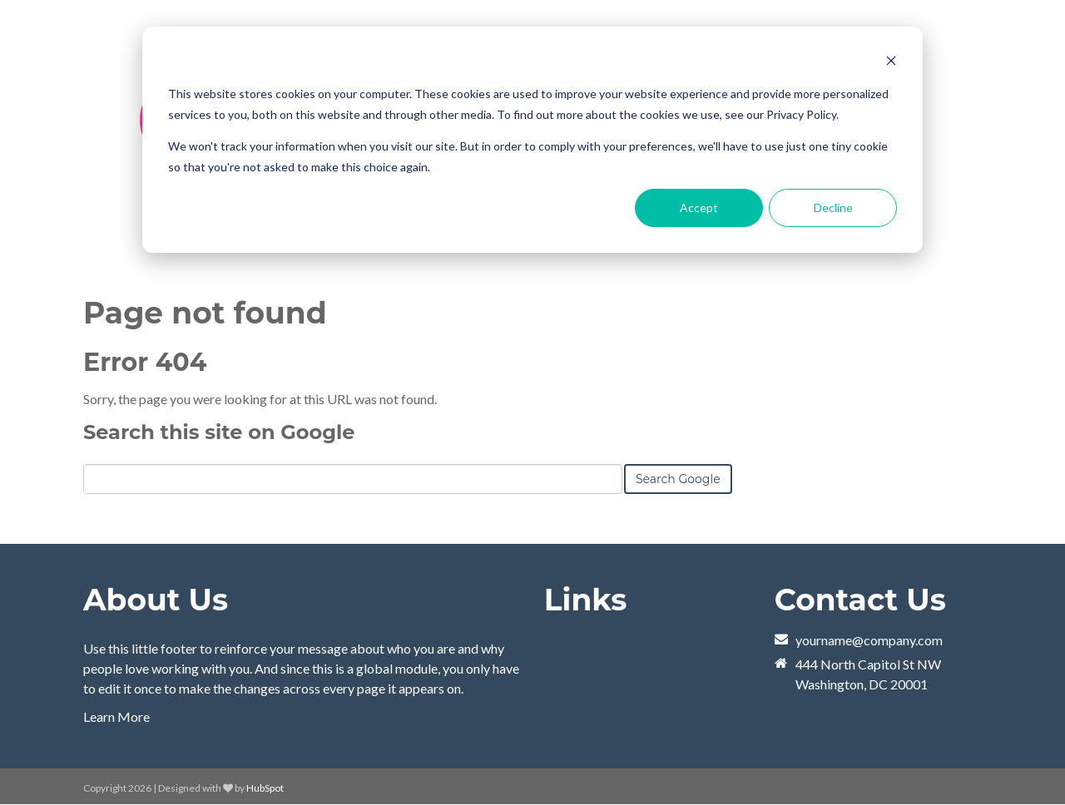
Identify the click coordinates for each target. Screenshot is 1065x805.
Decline (833, 207)
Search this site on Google (218, 432)
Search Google (678, 479)
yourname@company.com (869, 640)
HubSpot (265, 788)
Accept (699, 207)
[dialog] (532, 140)
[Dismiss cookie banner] (891, 62)
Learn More (116, 716)
